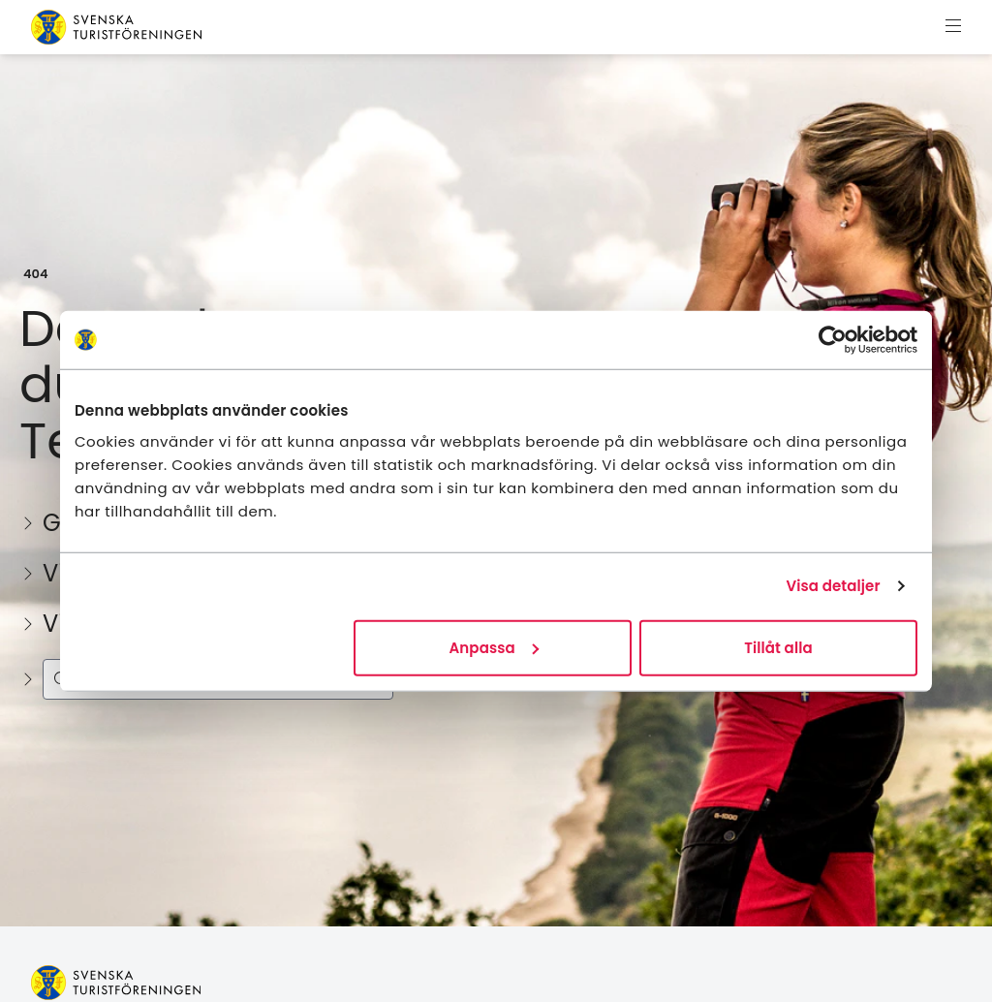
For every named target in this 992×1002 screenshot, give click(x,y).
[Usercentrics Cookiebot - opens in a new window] (832, 340)
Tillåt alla (778, 647)
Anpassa (494, 647)
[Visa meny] (953, 27)
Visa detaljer (833, 586)
